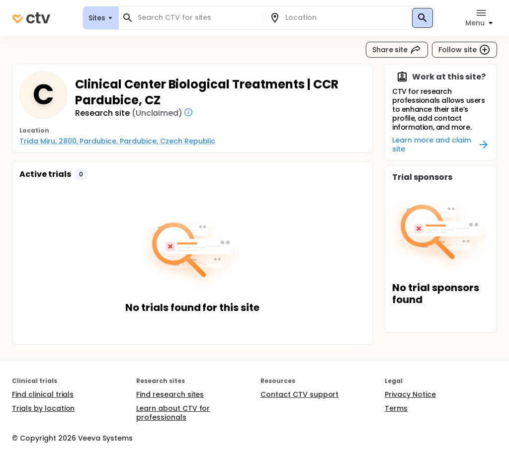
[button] (81, 174)
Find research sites (170, 394)
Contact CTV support (299, 394)
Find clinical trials (43, 394)
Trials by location (43, 408)
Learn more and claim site (441, 144)
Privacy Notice (410, 394)
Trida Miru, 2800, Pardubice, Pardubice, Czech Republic (117, 141)
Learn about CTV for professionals (173, 413)
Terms (396, 408)
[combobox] (196, 17)
